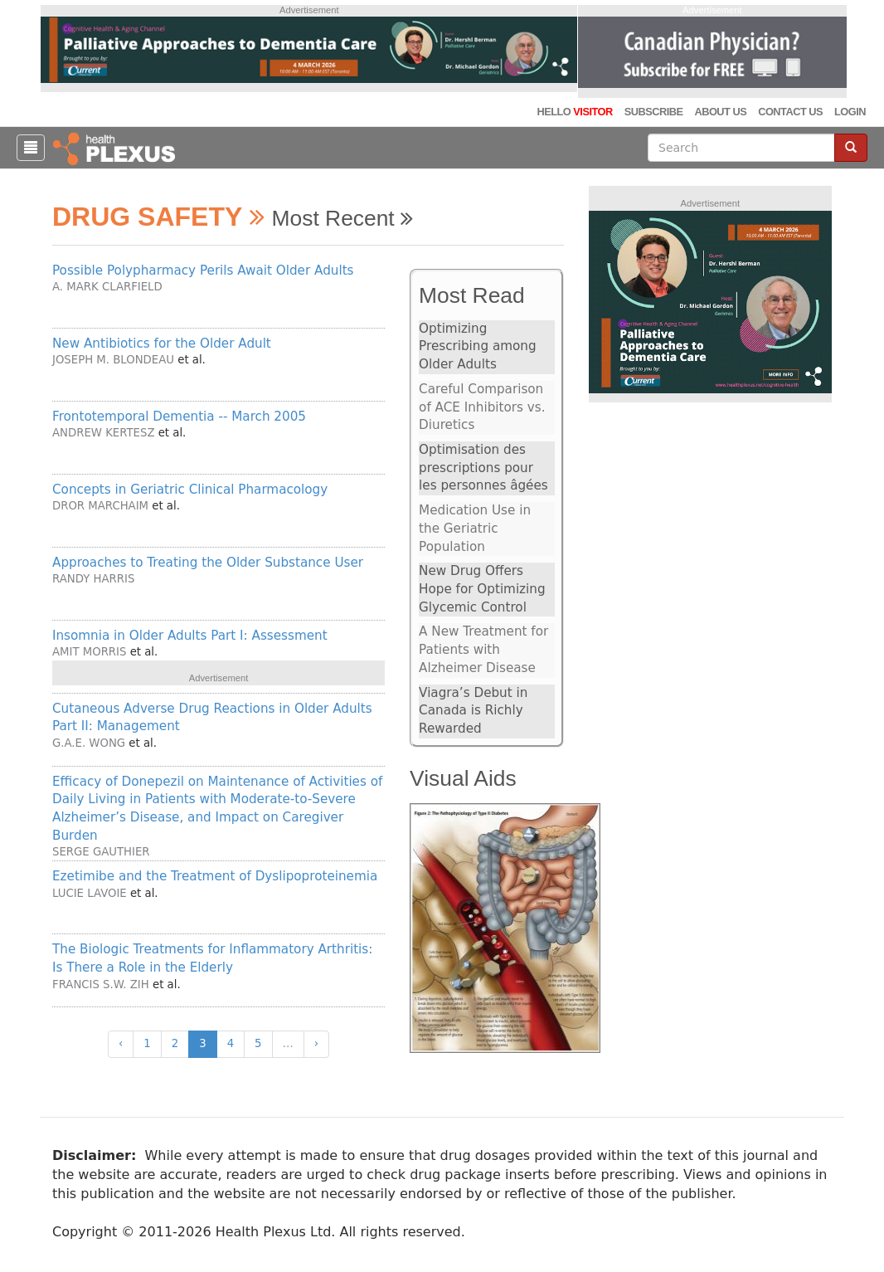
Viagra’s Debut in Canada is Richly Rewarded (473, 710)
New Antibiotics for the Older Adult (161, 343)
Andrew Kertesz (103, 432)
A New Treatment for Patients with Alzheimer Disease (483, 649)
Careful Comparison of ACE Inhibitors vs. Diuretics (482, 407)
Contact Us (790, 111)
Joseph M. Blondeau (113, 359)
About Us (720, 111)
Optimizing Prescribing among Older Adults (478, 346)
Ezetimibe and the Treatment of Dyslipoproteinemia (214, 876)
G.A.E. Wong (88, 743)
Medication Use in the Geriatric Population (475, 528)
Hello (574, 111)
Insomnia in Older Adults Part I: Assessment (190, 635)
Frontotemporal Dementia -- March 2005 (179, 416)
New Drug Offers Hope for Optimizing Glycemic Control (482, 588)
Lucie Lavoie (89, 893)
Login (850, 111)
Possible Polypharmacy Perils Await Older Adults (203, 270)
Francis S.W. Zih (100, 984)
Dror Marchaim (100, 506)
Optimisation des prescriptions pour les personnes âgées (483, 467)
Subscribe (653, 111)
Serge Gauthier (101, 852)
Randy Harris (93, 579)
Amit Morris (89, 652)
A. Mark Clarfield (107, 286)
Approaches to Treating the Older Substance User (207, 562)
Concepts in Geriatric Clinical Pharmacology (190, 489)
